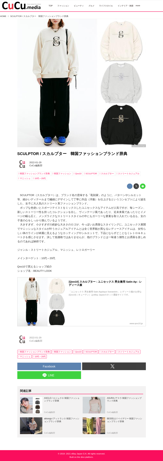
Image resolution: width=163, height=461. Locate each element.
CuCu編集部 (35, 165)
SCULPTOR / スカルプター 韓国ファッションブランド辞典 (72, 153)
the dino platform (85, 457)
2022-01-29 (35, 162)
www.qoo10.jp (138, 146)
